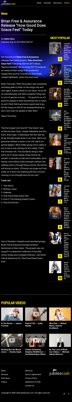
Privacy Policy (31, 378)
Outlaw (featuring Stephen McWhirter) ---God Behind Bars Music (35, 351)
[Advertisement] (60, 27)
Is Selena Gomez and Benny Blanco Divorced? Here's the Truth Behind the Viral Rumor (67, 51)
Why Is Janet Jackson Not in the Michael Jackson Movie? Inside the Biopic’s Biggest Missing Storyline (67, 217)
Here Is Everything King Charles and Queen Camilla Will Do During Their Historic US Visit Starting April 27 (67, 245)
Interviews (57, 3)
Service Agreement (33, 374)
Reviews (47, 3)
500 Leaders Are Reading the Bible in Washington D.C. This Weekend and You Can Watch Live (68, 120)
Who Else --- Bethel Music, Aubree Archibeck (57, 325)
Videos (67, 3)
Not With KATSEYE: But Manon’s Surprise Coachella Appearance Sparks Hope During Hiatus (68, 97)
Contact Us (29, 386)
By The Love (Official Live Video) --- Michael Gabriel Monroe (59, 351)
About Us (29, 371)
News (39, 3)
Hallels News (9, 39)
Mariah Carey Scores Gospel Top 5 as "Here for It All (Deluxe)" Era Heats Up (67, 270)
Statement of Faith (33, 382)
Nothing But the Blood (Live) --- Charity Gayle (11, 350)
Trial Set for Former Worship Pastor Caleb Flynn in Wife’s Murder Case (66, 194)
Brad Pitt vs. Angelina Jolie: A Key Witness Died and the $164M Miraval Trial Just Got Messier (67, 169)
